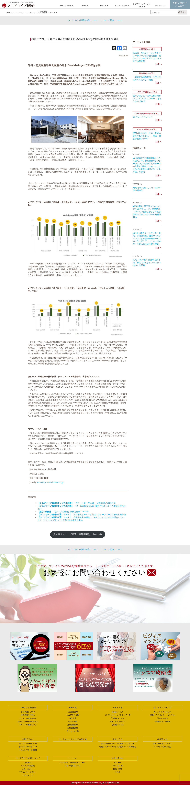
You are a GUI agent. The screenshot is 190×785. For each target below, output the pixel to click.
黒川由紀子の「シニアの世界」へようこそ (117, 744)
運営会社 (27, 763)
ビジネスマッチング (123, 5)
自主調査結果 (72, 712)
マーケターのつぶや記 (162, 747)
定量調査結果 (72, 725)
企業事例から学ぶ (28, 712)
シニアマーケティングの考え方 (141, 5)
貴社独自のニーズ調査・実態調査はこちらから (77, 534)
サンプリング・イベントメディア (117, 715)
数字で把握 (72, 722)
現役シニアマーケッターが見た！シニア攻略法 (117, 747)
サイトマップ (28, 775)
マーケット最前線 (66, 5)
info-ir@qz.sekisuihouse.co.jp (50, 482)
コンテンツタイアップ (162, 712)
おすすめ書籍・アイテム (162, 744)
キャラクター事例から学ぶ (27, 722)
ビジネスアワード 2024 (28, 747)
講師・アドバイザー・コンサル (162, 715)
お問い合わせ (117, 758)
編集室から (162, 739)
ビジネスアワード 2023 (28, 750)
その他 (117, 772)
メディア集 (104, 5)
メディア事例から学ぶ (27, 718)
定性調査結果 (72, 728)
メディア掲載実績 (28, 766)
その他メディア (117, 725)
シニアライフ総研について (28, 758)
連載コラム (117, 739)
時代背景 (72, 718)
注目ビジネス (160, 5)
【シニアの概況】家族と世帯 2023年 (63, 511)
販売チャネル (162, 718)
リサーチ (117, 763)
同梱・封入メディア (117, 722)
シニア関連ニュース (113, 20)
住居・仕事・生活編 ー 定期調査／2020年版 (77, 503)
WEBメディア (117, 712)
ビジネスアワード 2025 (28, 744)
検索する (182, 12)
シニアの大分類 (73, 715)
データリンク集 (73, 731)
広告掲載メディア (117, 718)
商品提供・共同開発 (162, 722)
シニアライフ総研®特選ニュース (40, 12)
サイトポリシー (28, 769)
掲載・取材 (117, 769)
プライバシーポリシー (27, 772)
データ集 (85, 5)
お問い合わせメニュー (180, 4)
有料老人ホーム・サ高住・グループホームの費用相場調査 (82, 514)
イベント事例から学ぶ (27, 725)
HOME (9, 12)
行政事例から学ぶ (28, 715)
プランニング (117, 766)
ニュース (19, 12)
